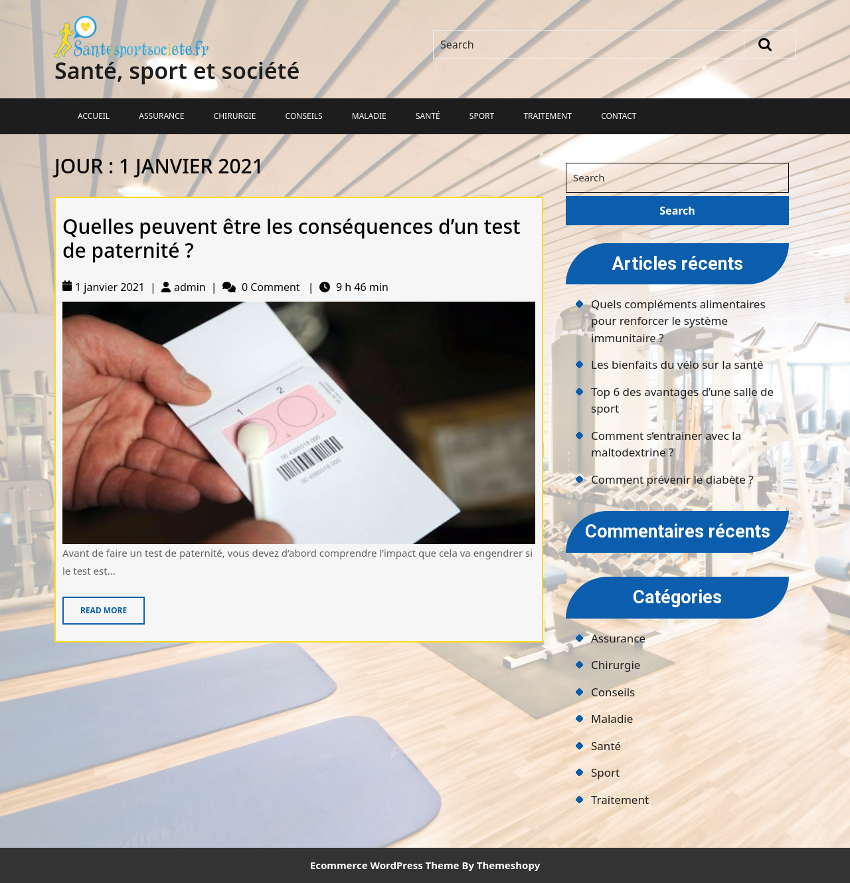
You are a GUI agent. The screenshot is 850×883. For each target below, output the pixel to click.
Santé (428, 116)
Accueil (94, 116)
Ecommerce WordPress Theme (385, 865)
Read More (94, 606)
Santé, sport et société (176, 70)
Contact (618, 116)
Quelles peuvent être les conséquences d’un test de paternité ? (291, 238)
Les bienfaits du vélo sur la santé (677, 364)
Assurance (161, 116)
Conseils (304, 116)
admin (190, 287)
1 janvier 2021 (110, 287)
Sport (481, 116)
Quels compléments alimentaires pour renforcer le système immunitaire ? (678, 320)
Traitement (547, 116)
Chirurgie (235, 116)
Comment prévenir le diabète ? (672, 479)
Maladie (369, 116)
